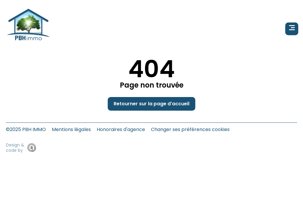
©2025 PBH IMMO (26, 129)
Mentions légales (71, 129)
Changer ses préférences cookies (190, 129)
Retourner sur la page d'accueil (151, 103)
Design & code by (15, 147)
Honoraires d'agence (121, 129)
